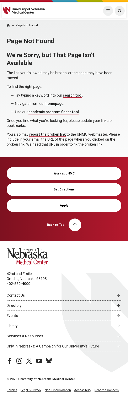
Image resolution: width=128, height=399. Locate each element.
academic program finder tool (53, 112)
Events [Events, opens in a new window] (12, 315)
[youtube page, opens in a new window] (39, 361)
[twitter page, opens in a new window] (29, 361)
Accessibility (82, 390)
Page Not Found (27, 25)
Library (12, 326)
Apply (64, 205)
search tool (72, 95)
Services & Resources (25, 336)
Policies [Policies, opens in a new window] (12, 390)
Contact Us (16, 295)
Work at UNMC (64, 173)
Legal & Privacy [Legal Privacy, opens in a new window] (31, 390)
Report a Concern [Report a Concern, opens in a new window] (107, 390)
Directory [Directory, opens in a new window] (14, 305)
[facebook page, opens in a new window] (9, 361)
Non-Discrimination (58, 390)
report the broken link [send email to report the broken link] (47, 134)
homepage (54, 103)
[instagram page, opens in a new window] (19, 361)
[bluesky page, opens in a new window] (49, 361)
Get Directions (64, 189)
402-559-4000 (18, 283)
